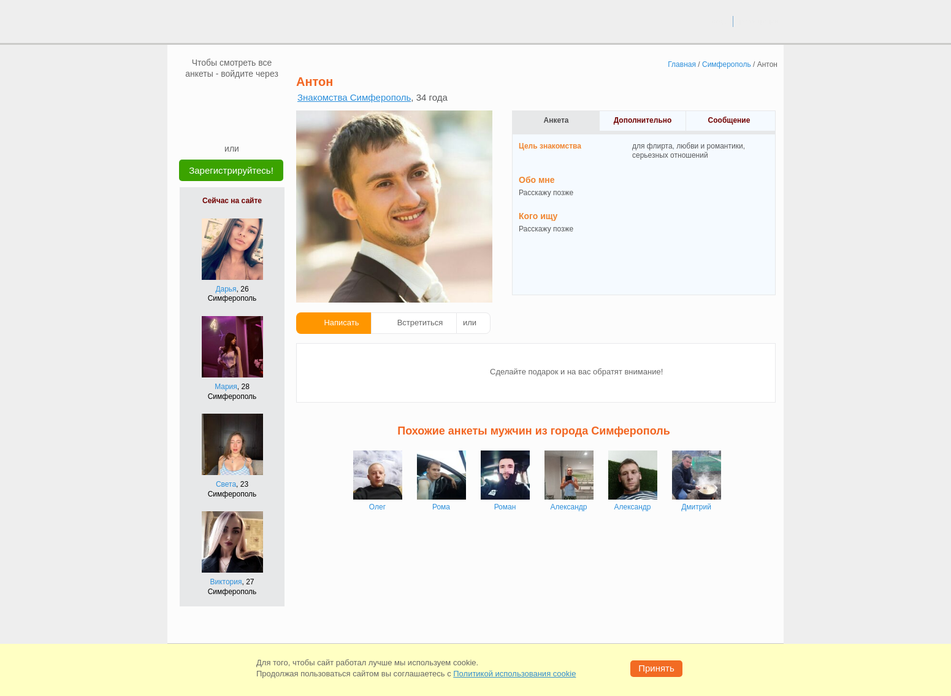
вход (719, 21)
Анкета (556, 120)
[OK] (255, 97)
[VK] (208, 97)
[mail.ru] (232, 97)
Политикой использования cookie (514, 673)
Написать (341, 322)
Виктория (226, 582)
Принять (656, 668)
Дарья (225, 289)
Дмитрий (696, 507)
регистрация (758, 21)
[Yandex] (220, 124)
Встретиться (420, 322)
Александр (568, 507)
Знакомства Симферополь (354, 97)
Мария (226, 386)
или (469, 322)
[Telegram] (243, 124)
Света (226, 484)
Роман (505, 507)
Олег (377, 507)
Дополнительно (643, 120)
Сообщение (729, 120)
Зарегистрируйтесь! (231, 170)
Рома (441, 507)
